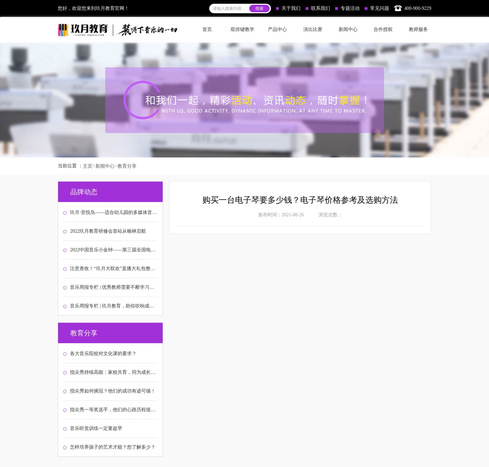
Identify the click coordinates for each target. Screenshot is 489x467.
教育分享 (127, 166)
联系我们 (318, 8)
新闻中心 (104, 166)
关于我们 (288, 8)
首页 (207, 29)
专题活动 (347, 8)
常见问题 (377, 8)
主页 (87, 166)
